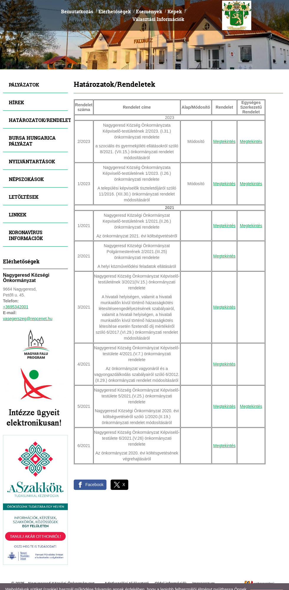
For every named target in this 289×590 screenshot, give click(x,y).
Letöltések (23, 182)
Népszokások (26, 164)
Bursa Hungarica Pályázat (32, 126)
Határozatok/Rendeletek (38, 105)
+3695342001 (15, 291)
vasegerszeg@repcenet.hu (27, 303)
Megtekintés (224, 126)
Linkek (17, 199)
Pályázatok (24, 69)
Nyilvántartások (32, 146)
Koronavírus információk (26, 220)
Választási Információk (158, 4)
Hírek (16, 87)
